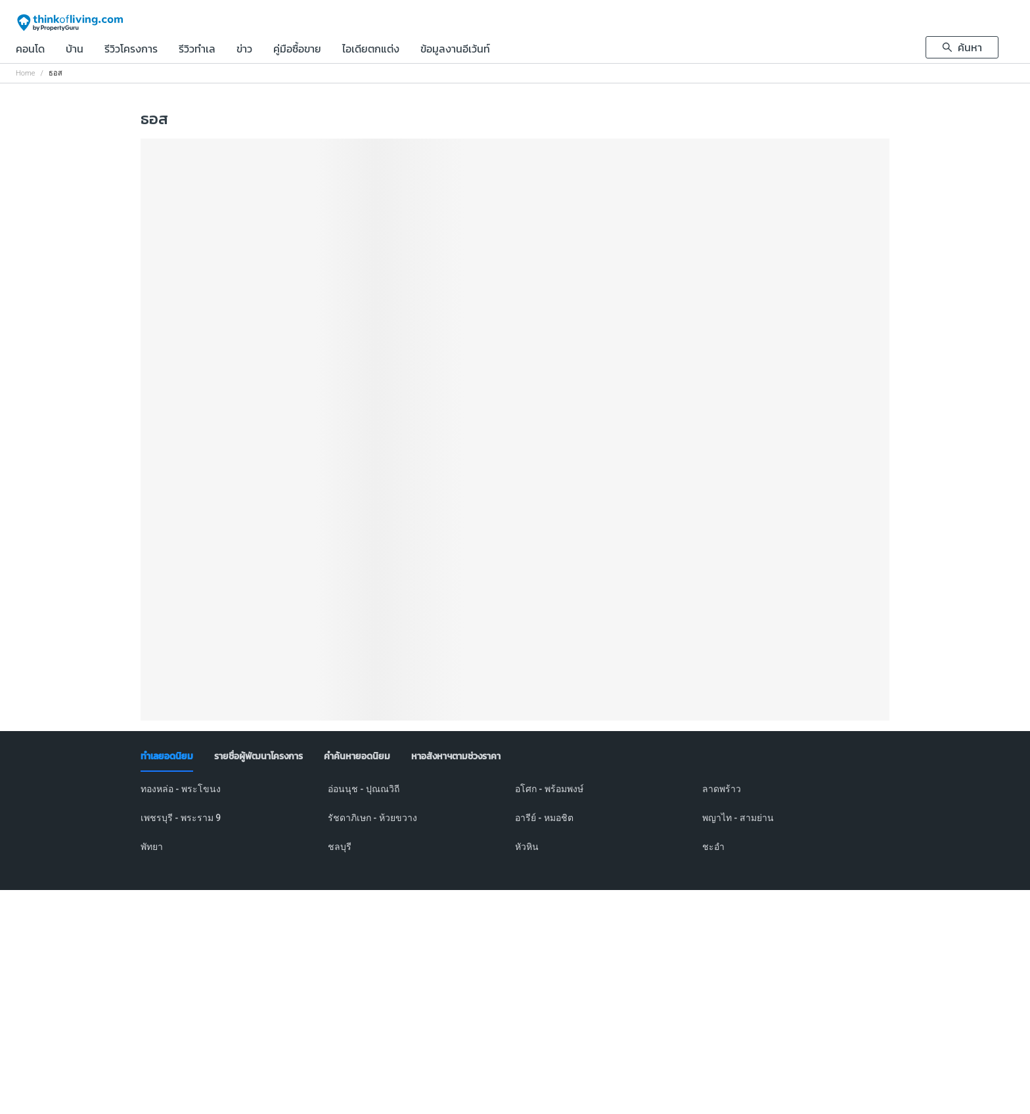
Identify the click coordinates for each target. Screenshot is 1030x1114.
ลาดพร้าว (721, 789)
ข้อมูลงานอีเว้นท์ (455, 49)
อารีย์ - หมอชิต (544, 818)
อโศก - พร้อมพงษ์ (549, 789)
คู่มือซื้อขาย (297, 49)
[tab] (167, 756)
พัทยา (152, 846)
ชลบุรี (339, 846)
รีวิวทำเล (197, 49)
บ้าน (74, 49)
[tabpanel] (515, 825)
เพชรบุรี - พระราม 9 (181, 818)
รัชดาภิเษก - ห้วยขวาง (372, 818)
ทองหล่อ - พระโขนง (181, 789)
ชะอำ (713, 846)
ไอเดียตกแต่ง (370, 49)
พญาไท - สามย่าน (738, 818)
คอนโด (30, 49)
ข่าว (244, 49)
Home (25, 73)
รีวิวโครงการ (131, 49)
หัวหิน (527, 846)
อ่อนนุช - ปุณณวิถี (363, 789)
